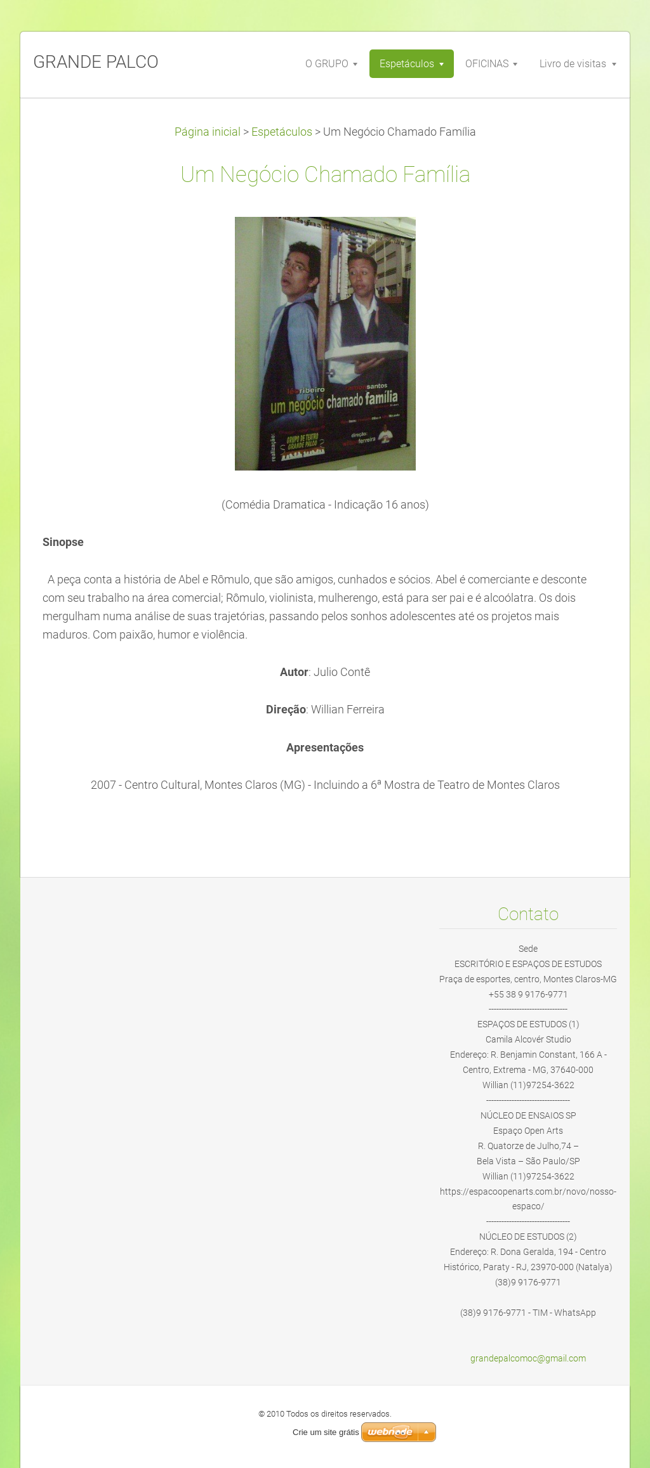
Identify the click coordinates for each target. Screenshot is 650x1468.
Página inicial (208, 132)
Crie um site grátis (326, 1432)
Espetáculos (281, 132)
